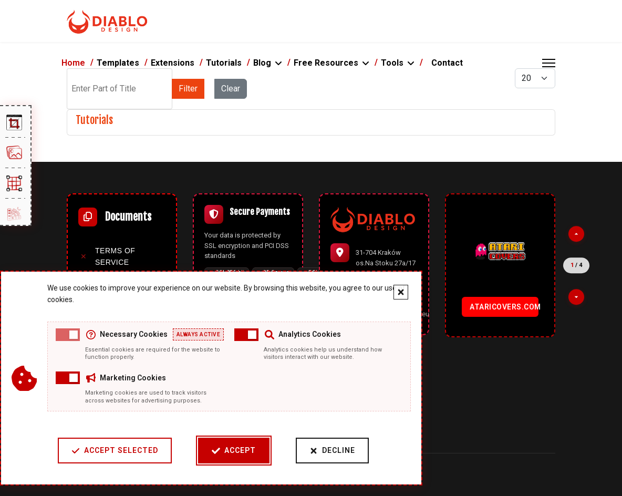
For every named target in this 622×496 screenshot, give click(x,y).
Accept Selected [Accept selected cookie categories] (114, 450)
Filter (188, 89)
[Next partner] (576, 297)
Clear (230, 89)
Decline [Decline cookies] (332, 450)
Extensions (172, 63)
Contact (447, 63)
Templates (118, 63)
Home (73, 63)
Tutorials (224, 63)
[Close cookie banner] (400, 292)
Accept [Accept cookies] (234, 450)
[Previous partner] (576, 234)
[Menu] (548, 63)
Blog (262, 63)
